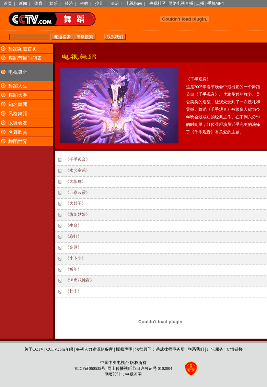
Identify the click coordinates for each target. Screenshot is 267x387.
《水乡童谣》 (77, 170)
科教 (84, 3)
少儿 (99, 3)
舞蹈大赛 (17, 95)
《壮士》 (73, 291)
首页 (8, 3)
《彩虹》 (73, 236)
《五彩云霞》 (77, 192)
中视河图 (133, 374)
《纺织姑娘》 (77, 214)
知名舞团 (17, 104)
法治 (115, 3)
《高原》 (73, 247)
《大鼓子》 (75, 203)
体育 (38, 3)
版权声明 (124, 349)
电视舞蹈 (17, 72)
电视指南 (134, 3)
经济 (69, 3)
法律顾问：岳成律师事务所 (160, 349)
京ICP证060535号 (89, 368)
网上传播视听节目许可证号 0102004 (139, 368)
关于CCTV (34, 349)
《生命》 (73, 225)
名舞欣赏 (17, 132)
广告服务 (215, 349)
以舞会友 (17, 123)
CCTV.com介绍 (59, 349)
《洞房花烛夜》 (79, 280)
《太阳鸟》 (75, 181)
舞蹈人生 (17, 86)
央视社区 (157, 3)
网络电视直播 (181, 3)
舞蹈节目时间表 (25, 58)
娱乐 (53, 3)
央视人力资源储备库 (94, 349)
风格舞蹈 (17, 113)
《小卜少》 (75, 258)
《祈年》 (73, 269)
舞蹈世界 (17, 141)
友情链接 (234, 349)
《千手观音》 (77, 159)
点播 (200, 3)
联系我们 (196, 349)
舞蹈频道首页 (22, 48)
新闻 (23, 3)
